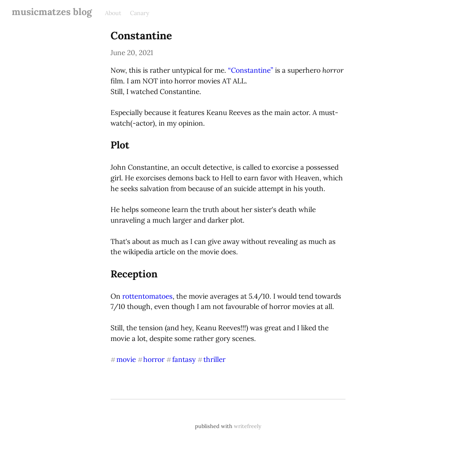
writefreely (247, 426)
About (113, 13)
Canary (139, 13)
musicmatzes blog (52, 12)
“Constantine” (250, 70)
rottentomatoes (147, 296)
